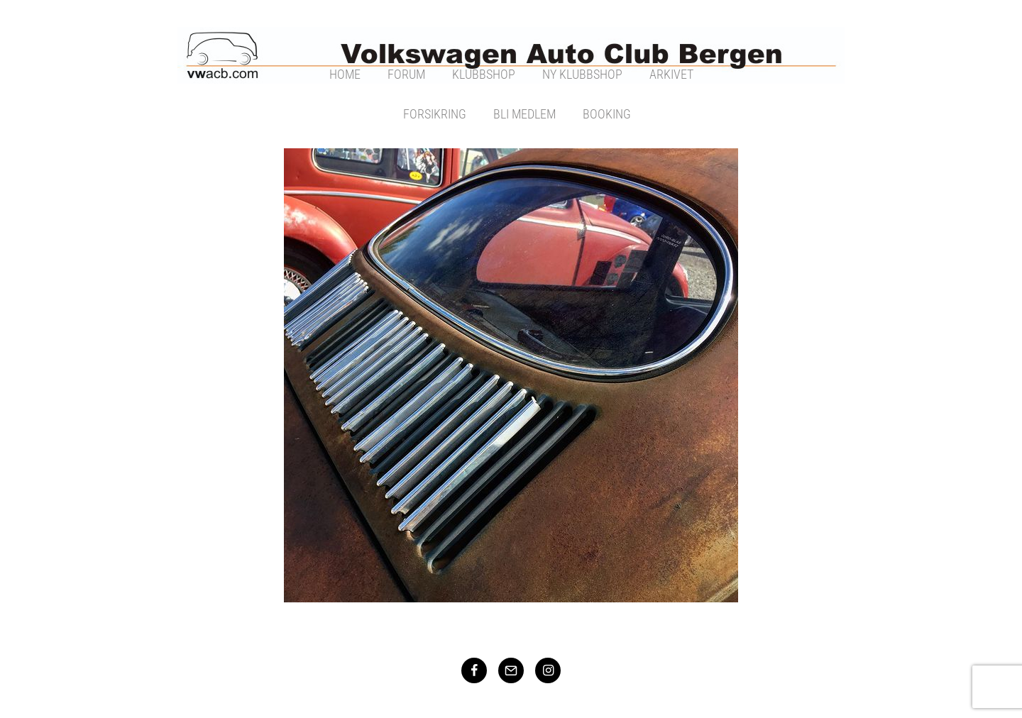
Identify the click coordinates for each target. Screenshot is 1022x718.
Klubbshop (483, 74)
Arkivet (671, 74)
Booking (607, 113)
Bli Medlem (524, 113)
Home (345, 74)
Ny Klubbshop (582, 74)
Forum (406, 74)
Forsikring (434, 113)
